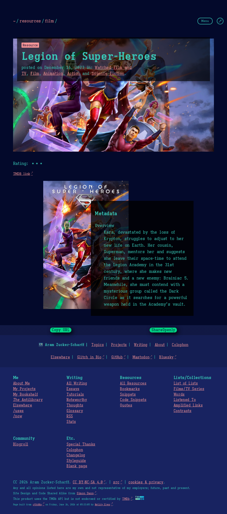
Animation (53, 73)
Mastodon (141, 357)
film (49, 20)
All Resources (133, 383)
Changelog (76, 455)
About (159, 345)
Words (179, 394)
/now (17, 416)
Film (34, 73)
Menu (205, 21)
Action (73, 73)
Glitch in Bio (89, 357)
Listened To (185, 400)
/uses (18, 411)
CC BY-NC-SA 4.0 (88, 482)
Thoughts (75, 405)
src (116, 482)
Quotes (126, 405)
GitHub (117, 357)
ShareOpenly (163, 330)
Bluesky (166, 357)
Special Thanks (81, 444)
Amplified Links (188, 405)
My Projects (24, 389)
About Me (21, 383)
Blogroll (20, 444)
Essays (73, 389)
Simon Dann (85, 493)
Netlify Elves (102, 504)
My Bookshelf (25, 394)
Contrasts (183, 411)
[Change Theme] (220, 21)
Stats (71, 422)
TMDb (126, 499)
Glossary (75, 411)
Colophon (180, 345)
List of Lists (186, 383)
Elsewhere (60, 357)
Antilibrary (28, 400)
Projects (119, 345)
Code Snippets (133, 400)
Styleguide (76, 461)
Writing (140, 345)
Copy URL (61, 330)
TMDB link (21, 174)
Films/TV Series (189, 389)
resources (30, 20)
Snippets (128, 394)
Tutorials (75, 394)
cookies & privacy (145, 482)
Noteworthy (77, 400)
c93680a (37, 504)
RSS (70, 416)
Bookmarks (130, 389)
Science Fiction (108, 73)
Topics (97, 345)
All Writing (77, 383)
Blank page (77, 466)
